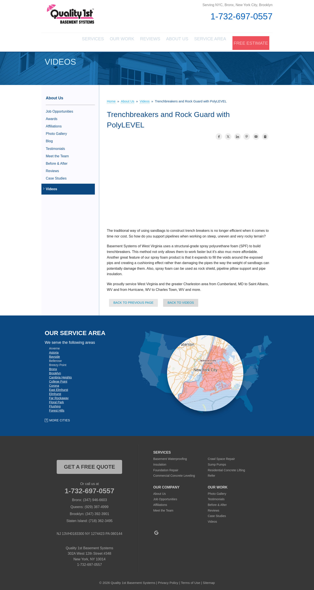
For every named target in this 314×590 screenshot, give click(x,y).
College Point (58, 380)
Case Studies (56, 177)
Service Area (206, 41)
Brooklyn (55, 371)
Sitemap (209, 581)
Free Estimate (250, 41)
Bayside (54, 355)
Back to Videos (180, 301)
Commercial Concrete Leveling (174, 474)
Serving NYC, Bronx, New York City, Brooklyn (237, 5)
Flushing (55, 405)
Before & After (57, 162)
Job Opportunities (59, 110)
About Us (168, 41)
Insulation (159, 463)
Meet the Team (57, 154)
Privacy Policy (168, 581)
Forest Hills (56, 409)
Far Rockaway (58, 396)
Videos (51, 187)
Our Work (102, 41)
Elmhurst (55, 392)
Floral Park (56, 400)
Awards (51, 117)
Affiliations (54, 124)
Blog (49, 139)
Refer (211, 474)
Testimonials (55, 147)
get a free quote (89, 465)
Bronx (53, 367)
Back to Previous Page (133, 301)
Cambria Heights (60, 376)
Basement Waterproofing (170, 457)
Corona (54, 384)
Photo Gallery (56, 132)
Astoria (54, 351)
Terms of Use (190, 581)
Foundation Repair (165, 468)
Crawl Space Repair (221, 457)
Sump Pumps (217, 463)
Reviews (136, 41)
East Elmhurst (58, 388)
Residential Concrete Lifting (226, 468)
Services (69, 41)
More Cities (59, 418)
